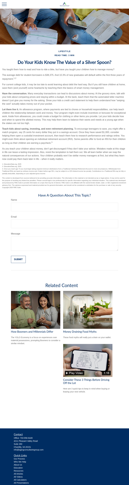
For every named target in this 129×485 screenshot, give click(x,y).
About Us (18, 465)
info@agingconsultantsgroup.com (29, 450)
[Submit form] (18, 259)
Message (15, 233)
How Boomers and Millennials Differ (32, 331)
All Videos (18, 477)
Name (14, 200)
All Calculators (20, 480)
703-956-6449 (26, 438)
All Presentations (21, 483)
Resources (18, 471)
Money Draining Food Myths (80, 331)
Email (14, 217)
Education (18, 468)
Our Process (19, 459)
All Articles (18, 474)
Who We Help (20, 462)
